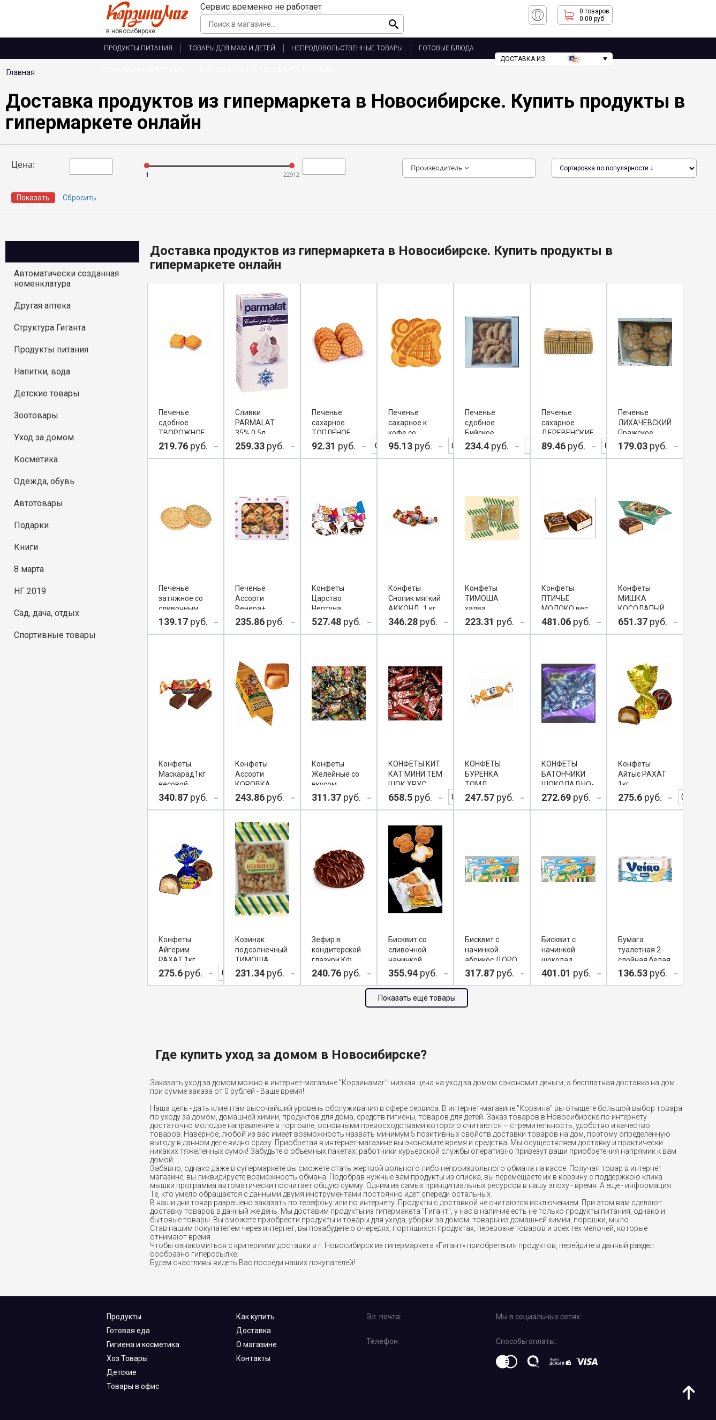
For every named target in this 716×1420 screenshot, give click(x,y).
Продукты (124, 1316)
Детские (122, 1372)
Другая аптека (42, 305)
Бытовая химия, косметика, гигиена (266, 69)
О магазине (256, 1344)
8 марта (29, 569)
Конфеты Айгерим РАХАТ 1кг (177, 949)
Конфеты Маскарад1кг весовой (182, 774)
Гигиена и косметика (143, 1344)
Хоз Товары (127, 1358)
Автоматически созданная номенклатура (66, 278)
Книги (26, 547)
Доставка (253, 1330)
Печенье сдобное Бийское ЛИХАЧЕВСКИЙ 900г (491, 432)
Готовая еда (128, 1330)
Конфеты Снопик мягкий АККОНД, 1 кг (414, 598)
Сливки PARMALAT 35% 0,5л (255, 422)
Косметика (36, 459)
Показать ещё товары (417, 998)
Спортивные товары (55, 635)
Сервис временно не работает (261, 7)
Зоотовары (36, 415)
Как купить (255, 1316)
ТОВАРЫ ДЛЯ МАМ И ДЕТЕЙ (232, 48)
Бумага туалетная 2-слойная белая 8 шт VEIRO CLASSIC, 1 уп (644, 960)
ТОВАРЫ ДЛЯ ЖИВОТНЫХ (144, 69)
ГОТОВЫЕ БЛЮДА (446, 48)
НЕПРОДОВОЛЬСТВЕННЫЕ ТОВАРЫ (347, 48)
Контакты (253, 1358)
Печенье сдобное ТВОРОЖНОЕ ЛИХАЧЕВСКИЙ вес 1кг (185, 432)
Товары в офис (133, 1386)
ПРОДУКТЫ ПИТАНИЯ (138, 48)
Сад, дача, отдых (46, 613)
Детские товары (47, 393)
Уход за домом (44, 437)
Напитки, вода (42, 371)
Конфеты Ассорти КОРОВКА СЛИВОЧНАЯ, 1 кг (261, 784)
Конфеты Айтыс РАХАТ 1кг (642, 774)
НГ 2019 (30, 591)
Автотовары (38, 503)
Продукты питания (51, 349)
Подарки (31, 525)
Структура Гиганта (50, 327)
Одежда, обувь (44, 481)
